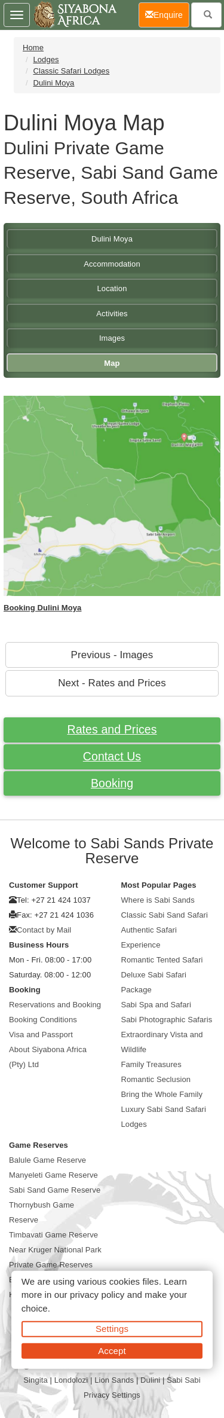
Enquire (167, 14)
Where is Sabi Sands (158, 900)
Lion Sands (114, 1380)
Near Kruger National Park (55, 1249)
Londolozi (71, 1380)
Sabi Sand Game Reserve (54, 1189)
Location (112, 288)
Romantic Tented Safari (162, 959)
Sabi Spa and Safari (156, 1004)
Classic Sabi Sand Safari (164, 914)
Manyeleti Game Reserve (53, 1175)
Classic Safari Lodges (71, 70)
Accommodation (112, 263)
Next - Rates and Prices (112, 683)
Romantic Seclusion (156, 1079)
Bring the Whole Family (162, 1094)
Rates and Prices (112, 729)
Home (33, 47)
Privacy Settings (112, 1395)
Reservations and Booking (55, 1004)
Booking (112, 783)
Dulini (150, 1380)
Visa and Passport (41, 1034)
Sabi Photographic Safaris (167, 1019)
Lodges (46, 59)
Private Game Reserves (51, 1264)
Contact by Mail (44, 929)
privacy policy (97, 1294)
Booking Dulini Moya (42, 607)
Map (111, 363)
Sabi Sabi (184, 1380)
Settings (112, 1329)
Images (112, 338)
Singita (35, 1380)
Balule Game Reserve (47, 1160)
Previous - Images (112, 655)
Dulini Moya (53, 82)
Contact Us (112, 756)
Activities (111, 313)
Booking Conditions (43, 1019)
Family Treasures (151, 1064)
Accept (111, 1350)
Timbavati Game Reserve (53, 1234)
